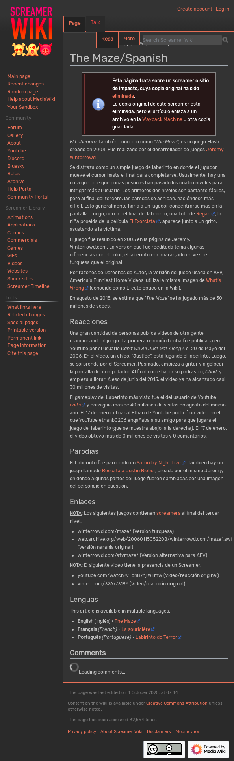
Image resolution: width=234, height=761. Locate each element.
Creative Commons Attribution (177, 703)
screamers (168, 513)
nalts (75, 405)
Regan (203, 214)
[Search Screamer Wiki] (182, 39)
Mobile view (188, 731)
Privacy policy (82, 731)
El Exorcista (142, 221)
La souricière (135, 629)
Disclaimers (159, 731)
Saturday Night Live (159, 463)
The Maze (125, 621)
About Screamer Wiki (121, 731)
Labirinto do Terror (156, 637)
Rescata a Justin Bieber (128, 470)
